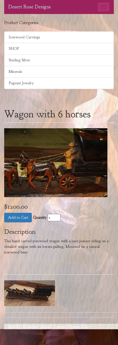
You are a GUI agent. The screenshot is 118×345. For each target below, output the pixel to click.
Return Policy (79, 326)
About (45, 326)
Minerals (15, 71)
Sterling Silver (19, 60)
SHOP (14, 48)
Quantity (40, 217)
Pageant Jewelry (21, 83)
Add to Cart (18, 217)
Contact (59, 326)
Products (30, 326)
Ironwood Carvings (24, 37)
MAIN (14, 326)
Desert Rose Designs (29, 7)
